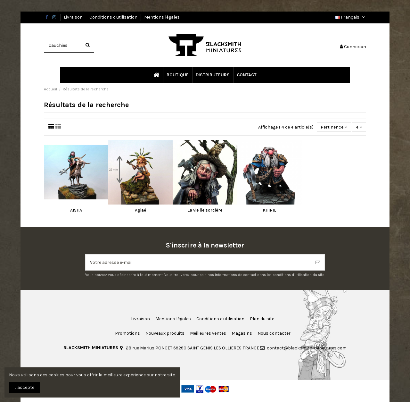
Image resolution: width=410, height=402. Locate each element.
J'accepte (24, 387)
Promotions (127, 333)
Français (350, 17)
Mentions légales (162, 17)
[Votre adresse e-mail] (198, 262)
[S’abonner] (317, 262)
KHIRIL (269, 210)
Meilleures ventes (208, 333)
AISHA (76, 210)
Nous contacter (274, 333)
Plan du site (262, 319)
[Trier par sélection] (334, 127)
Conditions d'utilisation (113, 17)
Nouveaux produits (164, 333)
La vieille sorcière (204, 210)
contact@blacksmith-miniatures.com (307, 348)
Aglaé (140, 210)
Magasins (242, 333)
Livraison (74, 17)
